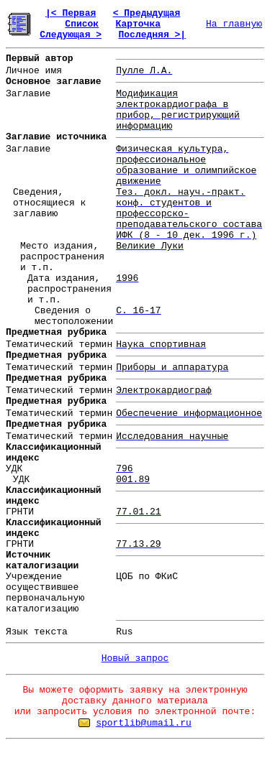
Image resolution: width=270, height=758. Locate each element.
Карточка (138, 24)
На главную (234, 24)
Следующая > (71, 34)
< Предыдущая (147, 13)
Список (82, 24)
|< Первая (70, 13)
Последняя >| (152, 34)
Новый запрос (135, 658)
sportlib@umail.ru (144, 723)
